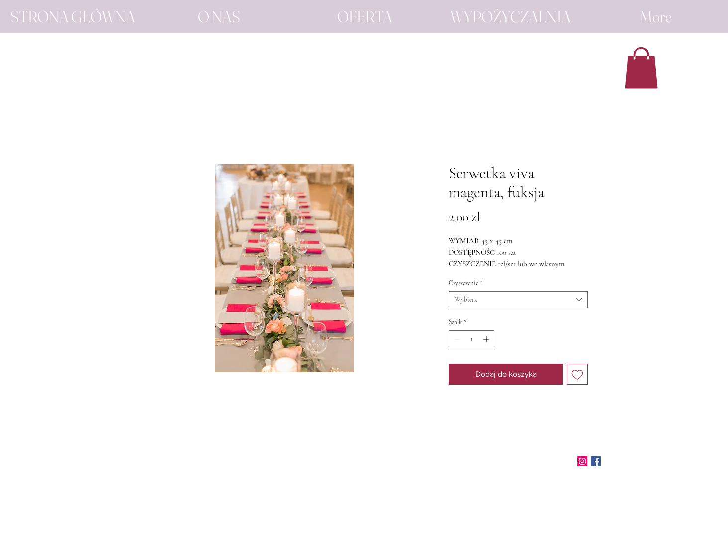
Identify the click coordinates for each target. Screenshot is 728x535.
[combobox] (518, 299)
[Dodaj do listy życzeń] (577, 374)
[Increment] (487, 339)
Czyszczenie (466, 283)
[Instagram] (582, 461)
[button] (641, 67)
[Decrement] (456, 339)
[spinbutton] (471, 339)
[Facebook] (596, 461)
